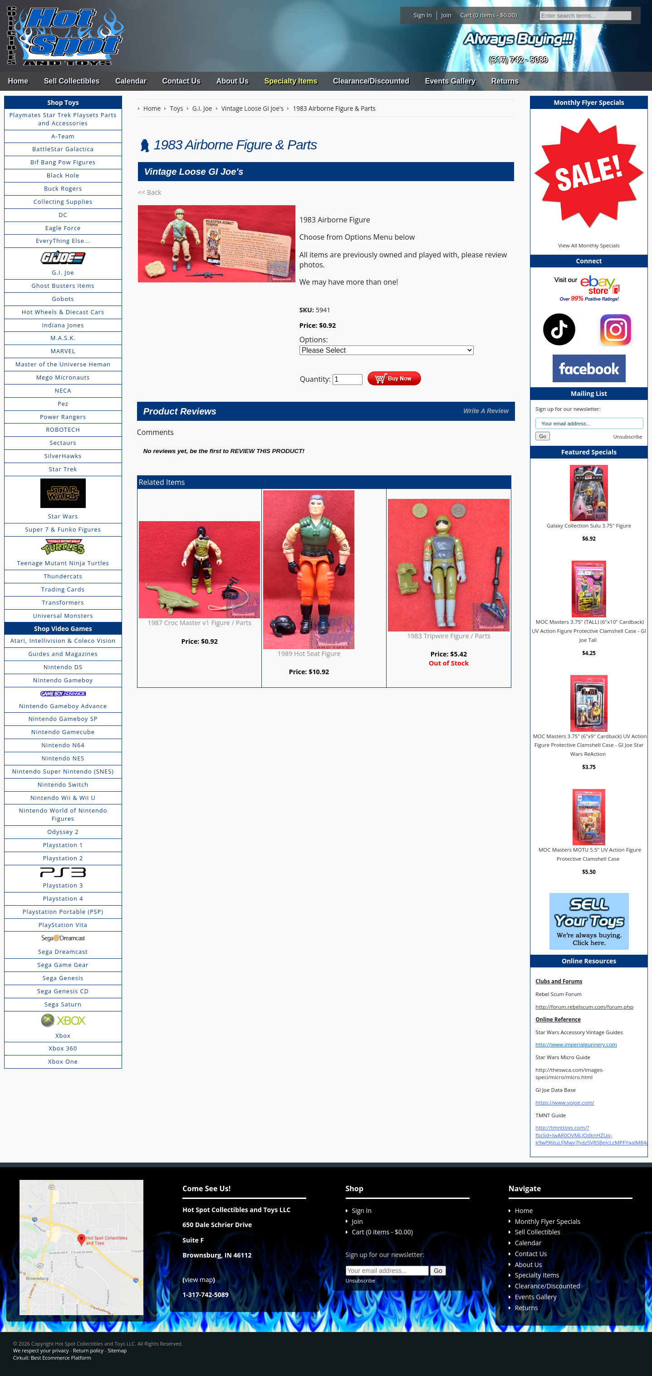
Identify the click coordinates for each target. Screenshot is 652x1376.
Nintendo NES (63, 758)
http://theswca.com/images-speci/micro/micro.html (569, 1073)
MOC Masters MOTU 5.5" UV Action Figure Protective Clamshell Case (590, 854)
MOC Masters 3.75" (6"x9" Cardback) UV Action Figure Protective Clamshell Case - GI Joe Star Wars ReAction (590, 745)
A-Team (62, 136)
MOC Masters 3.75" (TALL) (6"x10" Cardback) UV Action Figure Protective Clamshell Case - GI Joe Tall (589, 630)
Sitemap (117, 1350)
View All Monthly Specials (588, 245)
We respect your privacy (41, 1350)
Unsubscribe (627, 436)
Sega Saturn (63, 1004)
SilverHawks (63, 456)
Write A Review (486, 410)
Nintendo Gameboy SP (63, 719)
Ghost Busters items (62, 285)
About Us (232, 81)
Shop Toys (62, 102)
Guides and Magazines (63, 654)
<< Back (150, 192)
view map (199, 1279)
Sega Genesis (63, 978)
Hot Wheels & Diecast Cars (63, 312)
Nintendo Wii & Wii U (63, 798)
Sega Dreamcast (63, 951)
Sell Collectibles (72, 81)
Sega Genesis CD (63, 991)
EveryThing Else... (63, 241)
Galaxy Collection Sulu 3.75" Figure (589, 525)
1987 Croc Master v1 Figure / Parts (199, 622)
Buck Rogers (63, 188)
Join (446, 15)
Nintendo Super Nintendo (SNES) (63, 771)
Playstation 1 (63, 845)
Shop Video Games (63, 628)
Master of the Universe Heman (63, 364)
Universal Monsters (63, 616)
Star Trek (63, 469)
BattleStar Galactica (63, 149)
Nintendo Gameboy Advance (63, 706)
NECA (63, 390)
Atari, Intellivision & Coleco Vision (63, 640)
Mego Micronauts (63, 377)
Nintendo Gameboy (63, 680)
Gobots (63, 299)
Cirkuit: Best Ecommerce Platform (52, 1357)
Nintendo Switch (63, 784)
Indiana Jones (63, 325)
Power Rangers (63, 417)
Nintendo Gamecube (63, 732)
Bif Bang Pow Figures (63, 162)
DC (63, 215)
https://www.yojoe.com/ (564, 1102)
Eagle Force (63, 228)
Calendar (130, 81)
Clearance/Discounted (371, 81)
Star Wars (63, 516)
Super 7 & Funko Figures (63, 529)
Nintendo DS (63, 667)
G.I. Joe (63, 272)
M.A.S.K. (63, 338)
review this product (266, 451)
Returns (505, 81)
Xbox (63, 1035)
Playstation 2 (63, 858)
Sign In (423, 15)
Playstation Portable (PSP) (63, 911)
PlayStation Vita (63, 925)
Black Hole (63, 175)
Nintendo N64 (62, 745)
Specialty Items (291, 81)
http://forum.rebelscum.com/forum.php (584, 1006)
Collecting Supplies (63, 201)
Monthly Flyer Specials (548, 1221)
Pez (63, 403)
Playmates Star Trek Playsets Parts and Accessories (63, 119)
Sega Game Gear (63, 965)
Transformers (63, 602)
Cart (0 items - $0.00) (489, 15)
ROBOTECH (63, 429)
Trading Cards (63, 589)
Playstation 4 (63, 898)
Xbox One (63, 1061)
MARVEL (63, 351)
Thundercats (63, 576)
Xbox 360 (63, 1048)
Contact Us (181, 81)
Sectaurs (62, 443)
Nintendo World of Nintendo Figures (63, 814)
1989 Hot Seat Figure (309, 653)
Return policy (88, 1350)
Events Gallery (450, 81)
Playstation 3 (63, 885)
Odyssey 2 (62, 832)
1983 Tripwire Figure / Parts (448, 635)
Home (18, 81)
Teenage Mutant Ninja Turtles (63, 563)
